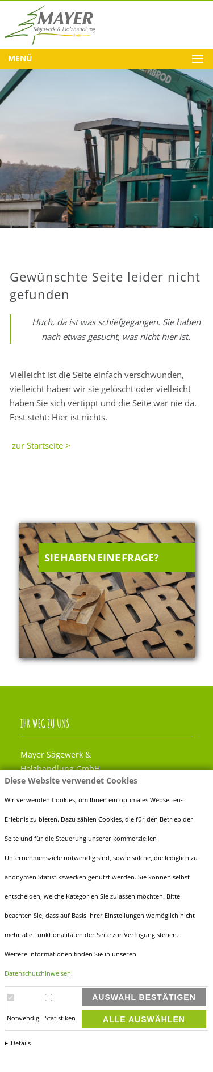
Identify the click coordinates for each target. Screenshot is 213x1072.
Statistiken (60, 1018)
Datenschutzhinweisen (38, 973)
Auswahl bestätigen (144, 997)
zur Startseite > (40, 445)
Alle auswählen (144, 1019)
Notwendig (23, 1018)
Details (21, 1043)
